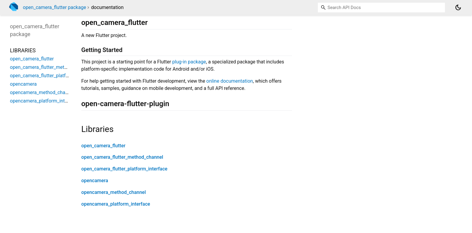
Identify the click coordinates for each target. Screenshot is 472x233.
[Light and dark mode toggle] (458, 7)
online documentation (229, 81)
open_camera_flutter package (54, 7)
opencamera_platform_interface (115, 204)
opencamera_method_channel (113, 192)
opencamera (94, 180)
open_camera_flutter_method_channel (122, 157)
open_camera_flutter (103, 146)
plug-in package (189, 62)
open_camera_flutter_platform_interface (124, 169)
